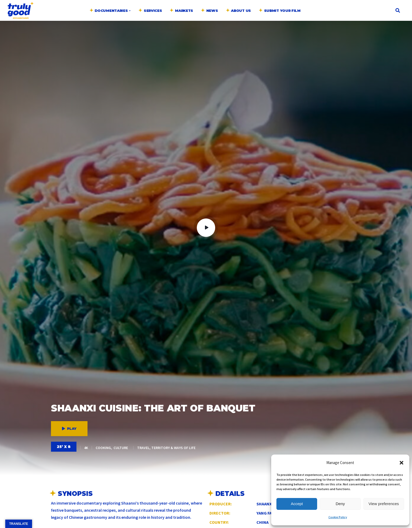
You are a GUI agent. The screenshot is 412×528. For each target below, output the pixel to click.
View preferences (384, 503)
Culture (121, 447)
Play (69, 428)
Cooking (103, 447)
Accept (297, 503)
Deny (340, 503)
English (315, 4)
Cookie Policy (337, 517)
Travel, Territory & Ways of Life (166, 447)
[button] (401, 462)
